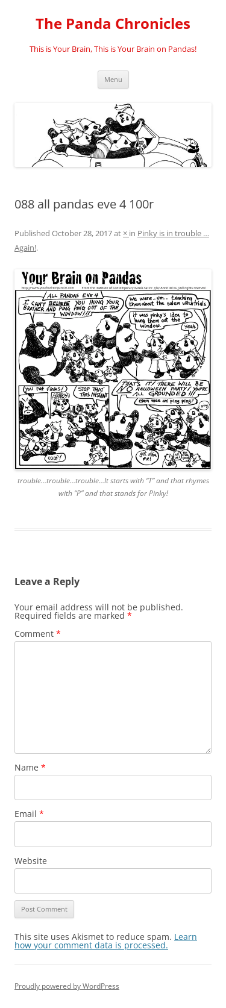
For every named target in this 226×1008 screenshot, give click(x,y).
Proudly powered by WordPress (66, 986)
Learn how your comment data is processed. (105, 941)
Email (29, 813)
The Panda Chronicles (113, 23)
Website (30, 860)
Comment (37, 633)
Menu (113, 79)
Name (30, 767)
